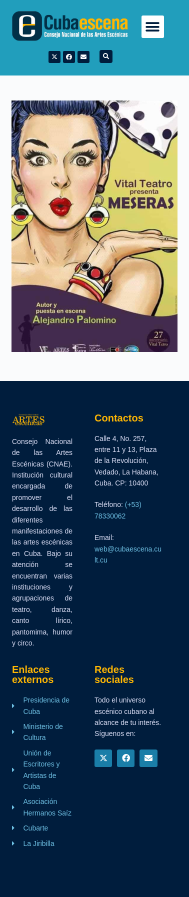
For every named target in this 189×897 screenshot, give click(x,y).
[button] (153, 27)
